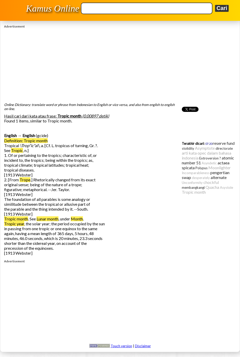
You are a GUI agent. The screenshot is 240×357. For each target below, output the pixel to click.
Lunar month (47, 218)
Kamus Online (52, 8)
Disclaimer (143, 346)
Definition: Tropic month (26, 140)
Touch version (121, 346)
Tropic (17, 150)
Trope (25, 179)
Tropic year (14, 223)
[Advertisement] (120, 64)
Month (77, 218)
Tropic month (16, 218)
